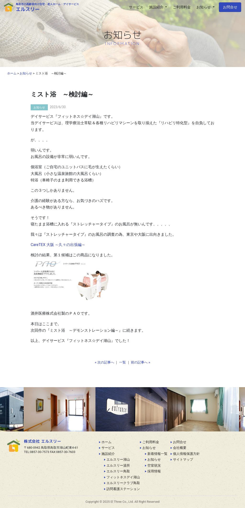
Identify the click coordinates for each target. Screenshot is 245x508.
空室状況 (154, 465)
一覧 (122, 362)
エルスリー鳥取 (118, 471)
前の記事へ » (140, 362)
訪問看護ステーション (123, 489)
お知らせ (39, 107)
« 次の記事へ (104, 362)
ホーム (106, 442)
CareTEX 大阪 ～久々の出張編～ (58, 244)
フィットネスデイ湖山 (123, 477)
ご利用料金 (150, 442)
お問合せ (230, 7)
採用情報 (154, 471)
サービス (108, 448)
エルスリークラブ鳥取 (123, 483)
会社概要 (179, 448)
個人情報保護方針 (186, 454)
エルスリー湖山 (118, 459)
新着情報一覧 (157, 454)
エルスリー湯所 (118, 465)
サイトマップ (183, 459)
